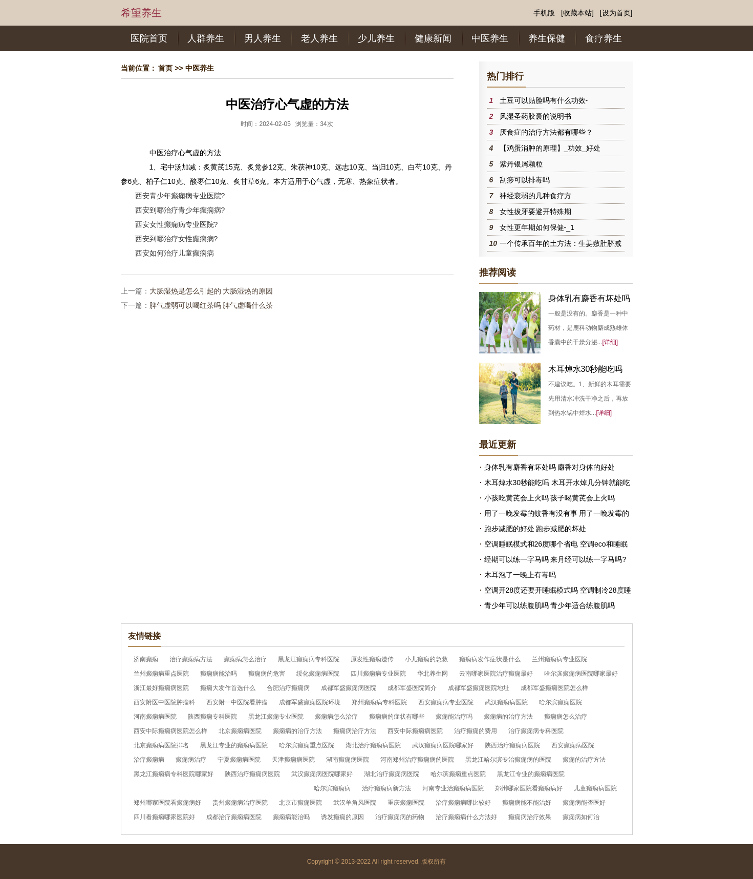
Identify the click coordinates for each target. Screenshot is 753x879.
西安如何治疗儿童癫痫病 (174, 253)
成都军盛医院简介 (412, 688)
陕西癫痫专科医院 (212, 716)
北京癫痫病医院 (240, 731)
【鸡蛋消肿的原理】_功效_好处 (550, 148)
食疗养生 (603, 38)
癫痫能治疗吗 (454, 716)
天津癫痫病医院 (293, 759)
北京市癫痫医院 (300, 802)
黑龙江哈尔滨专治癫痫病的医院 (508, 759)
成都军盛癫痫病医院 (348, 688)
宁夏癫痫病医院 (239, 759)
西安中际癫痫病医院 (415, 731)
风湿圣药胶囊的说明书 (535, 116)
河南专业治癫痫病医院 (453, 788)
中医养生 (489, 38)
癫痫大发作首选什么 (227, 688)
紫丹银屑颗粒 (521, 164)
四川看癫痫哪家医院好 (164, 817)
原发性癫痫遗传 (372, 659)
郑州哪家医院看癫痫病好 (529, 788)
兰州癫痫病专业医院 (559, 659)
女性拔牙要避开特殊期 (535, 211)
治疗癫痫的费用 (475, 731)
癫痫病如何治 (581, 817)
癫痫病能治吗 (218, 673)
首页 (165, 68)
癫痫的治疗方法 (584, 759)
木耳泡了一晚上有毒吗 (520, 575)
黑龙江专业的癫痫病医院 (234, 745)
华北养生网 (432, 673)
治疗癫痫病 (149, 759)
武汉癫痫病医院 (506, 702)
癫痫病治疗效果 (529, 817)
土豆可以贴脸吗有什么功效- (544, 100)
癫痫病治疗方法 (354, 731)
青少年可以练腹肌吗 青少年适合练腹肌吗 (549, 605)
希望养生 (141, 12)
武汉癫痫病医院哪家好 (443, 745)
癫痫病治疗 (191, 759)
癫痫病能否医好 (584, 802)
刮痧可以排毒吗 (525, 180)
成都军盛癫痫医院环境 (309, 702)
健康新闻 (433, 38)
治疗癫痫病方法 (190, 659)
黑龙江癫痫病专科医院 (308, 659)
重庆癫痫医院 (406, 802)
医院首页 (149, 38)
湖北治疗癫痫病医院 (373, 745)
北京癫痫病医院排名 (161, 745)
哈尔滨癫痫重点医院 (306, 745)
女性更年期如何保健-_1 (537, 227)
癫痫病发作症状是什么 (490, 659)
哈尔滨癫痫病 (332, 788)
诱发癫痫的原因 (342, 817)
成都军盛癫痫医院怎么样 (554, 688)
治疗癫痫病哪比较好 (463, 802)
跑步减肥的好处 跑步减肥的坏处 (535, 529)
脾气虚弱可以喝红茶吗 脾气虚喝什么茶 (211, 305)
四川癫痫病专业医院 (378, 673)
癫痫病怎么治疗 (245, 659)
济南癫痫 (146, 659)
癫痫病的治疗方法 (508, 716)
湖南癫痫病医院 (347, 759)
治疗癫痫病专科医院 (536, 731)
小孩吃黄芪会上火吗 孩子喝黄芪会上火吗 (549, 498)
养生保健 (546, 38)
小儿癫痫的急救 (426, 659)
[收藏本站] (577, 13)
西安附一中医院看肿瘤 (237, 702)
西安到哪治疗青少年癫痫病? (180, 210)
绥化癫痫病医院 (317, 673)
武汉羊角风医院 (354, 802)
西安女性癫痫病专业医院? (176, 224)
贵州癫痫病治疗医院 (240, 802)
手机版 (544, 13)
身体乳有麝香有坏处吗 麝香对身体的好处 (549, 467)
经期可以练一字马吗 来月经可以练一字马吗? (555, 559)
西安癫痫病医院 (572, 745)
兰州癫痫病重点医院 (161, 673)
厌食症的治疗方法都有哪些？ (546, 132)
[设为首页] (616, 13)
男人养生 (262, 38)
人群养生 (205, 38)
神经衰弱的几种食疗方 (535, 196)
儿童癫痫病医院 (595, 788)
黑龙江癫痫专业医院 (276, 716)
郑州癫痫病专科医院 (379, 702)
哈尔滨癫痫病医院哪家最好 (581, 673)
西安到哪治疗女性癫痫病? (176, 239)
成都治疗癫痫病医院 (234, 817)
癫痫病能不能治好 (526, 802)
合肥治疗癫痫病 (288, 688)
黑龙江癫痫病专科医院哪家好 (173, 774)
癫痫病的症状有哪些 (396, 716)
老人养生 (319, 38)
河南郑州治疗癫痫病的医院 (417, 759)
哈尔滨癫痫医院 (560, 702)
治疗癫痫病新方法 (386, 788)
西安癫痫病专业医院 (446, 702)
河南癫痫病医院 (155, 716)
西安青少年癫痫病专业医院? (180, 196)
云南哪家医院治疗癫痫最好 (496, 673)
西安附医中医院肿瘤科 (164, 702)
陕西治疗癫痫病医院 (512, 745)
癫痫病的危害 (266, 673)
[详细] (610, 342)
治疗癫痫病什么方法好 (466, 817)
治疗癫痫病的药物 (399, 817)
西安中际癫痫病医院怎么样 (170, 731)
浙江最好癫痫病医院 (161, 688)
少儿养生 (376, 38)
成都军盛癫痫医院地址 (478, 688)
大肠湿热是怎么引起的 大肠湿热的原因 (211, 291)
